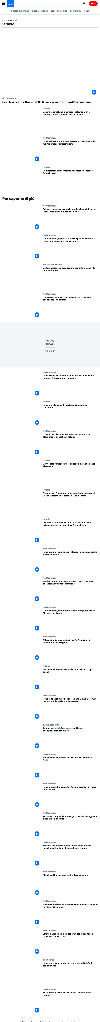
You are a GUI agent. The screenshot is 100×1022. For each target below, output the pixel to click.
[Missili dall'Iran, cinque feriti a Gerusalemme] (70, 885)
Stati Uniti (62, 11)
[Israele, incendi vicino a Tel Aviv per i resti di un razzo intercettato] (70, 797)
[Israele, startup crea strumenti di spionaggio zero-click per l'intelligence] (70, 973)
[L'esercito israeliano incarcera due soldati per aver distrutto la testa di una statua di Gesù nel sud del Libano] (70, 122)
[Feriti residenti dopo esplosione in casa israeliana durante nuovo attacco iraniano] (70, 591)
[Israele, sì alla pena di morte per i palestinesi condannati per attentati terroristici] (70, 415)
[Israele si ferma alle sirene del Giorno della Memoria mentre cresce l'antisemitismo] (70, 151)
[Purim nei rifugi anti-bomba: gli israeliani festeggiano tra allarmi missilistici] (70, 826)
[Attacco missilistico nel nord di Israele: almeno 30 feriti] (70, 767)
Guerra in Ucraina (20, 11)
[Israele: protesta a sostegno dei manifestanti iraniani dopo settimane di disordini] (70, 1002)
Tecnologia (75, 11)
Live (93, 3)
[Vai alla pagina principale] (10, 3)
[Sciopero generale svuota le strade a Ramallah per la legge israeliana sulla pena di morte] (70, 219)
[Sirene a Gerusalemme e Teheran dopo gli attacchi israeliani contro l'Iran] (70, 944)
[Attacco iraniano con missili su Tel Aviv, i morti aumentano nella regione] (70, 650)
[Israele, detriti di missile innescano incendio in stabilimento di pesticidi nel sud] (70, 444)
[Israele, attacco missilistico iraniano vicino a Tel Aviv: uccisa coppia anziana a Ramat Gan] (70, 709)
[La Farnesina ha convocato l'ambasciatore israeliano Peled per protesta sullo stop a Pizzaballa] (70, 474)
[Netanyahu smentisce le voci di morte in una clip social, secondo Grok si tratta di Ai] (70, 679)
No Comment (9, 98)
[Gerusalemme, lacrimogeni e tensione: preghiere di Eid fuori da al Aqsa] (70, 620)
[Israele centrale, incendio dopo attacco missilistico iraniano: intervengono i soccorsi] (70, 385)
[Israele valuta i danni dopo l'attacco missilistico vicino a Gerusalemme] (70, 562)
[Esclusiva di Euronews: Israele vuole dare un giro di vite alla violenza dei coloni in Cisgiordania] (70, 503)
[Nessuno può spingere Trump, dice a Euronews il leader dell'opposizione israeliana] (70, 738)
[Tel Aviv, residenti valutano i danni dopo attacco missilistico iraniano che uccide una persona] (70, 855)
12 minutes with (51, 724)
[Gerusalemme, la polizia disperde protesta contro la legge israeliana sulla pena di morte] (70, 248)
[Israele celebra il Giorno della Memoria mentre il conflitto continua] (50, 102)
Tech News (48, 959)
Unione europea (39, 11)
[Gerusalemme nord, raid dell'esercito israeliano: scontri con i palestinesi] (70, 307)
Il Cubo (46, 666)
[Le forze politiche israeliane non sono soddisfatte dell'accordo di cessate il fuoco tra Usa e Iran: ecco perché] (70, 181)
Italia (86, 11)
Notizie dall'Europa (52, 264)
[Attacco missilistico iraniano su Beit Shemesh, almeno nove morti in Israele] (70, 914)
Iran (53, 11)
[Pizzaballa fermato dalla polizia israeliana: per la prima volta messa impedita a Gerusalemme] (70, 532)
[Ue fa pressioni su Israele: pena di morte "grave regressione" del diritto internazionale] (70, 278)
